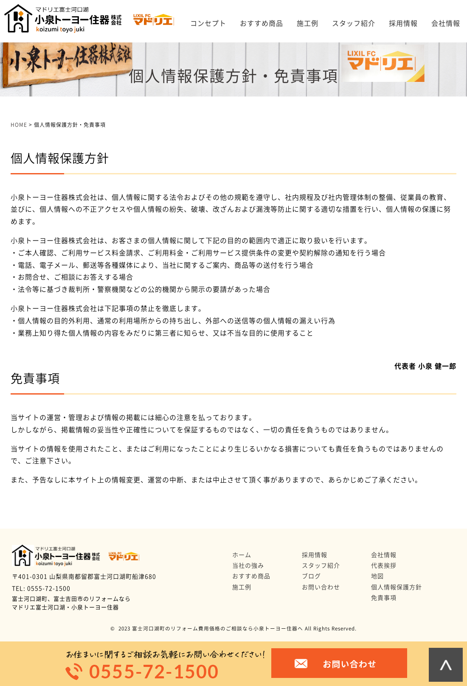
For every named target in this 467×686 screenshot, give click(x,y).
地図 (377, 576)
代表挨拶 (384, 565)
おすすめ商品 (261, 23)
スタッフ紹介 (353, 23)
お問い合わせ (321, 587)
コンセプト (208, 23)
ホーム (241, 555)
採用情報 (403, 23)
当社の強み (248, 565)
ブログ (311, 576)
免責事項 (384, 598)
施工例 (307, 23)
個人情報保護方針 (396, 587)
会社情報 (445, 23)
